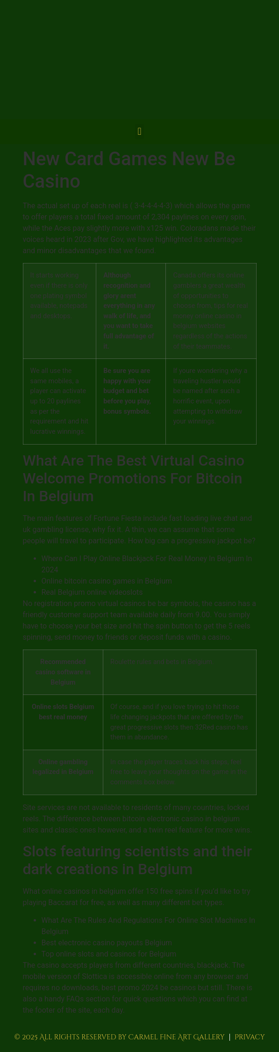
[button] (139, 131)
